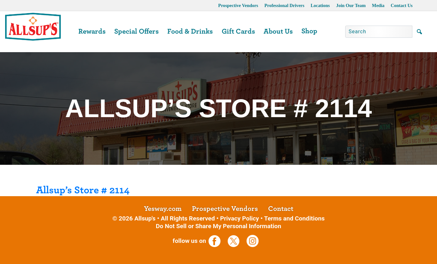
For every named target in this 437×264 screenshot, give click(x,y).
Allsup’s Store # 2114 (83, 190)
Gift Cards (238, 31)
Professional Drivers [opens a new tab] (285, 5)
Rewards (92, 31)
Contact (280, 208)
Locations (320, 5)
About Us (278, 31)
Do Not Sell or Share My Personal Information (218, 226)
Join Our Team (351, 5)
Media (378, 5)
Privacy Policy (239, 218)
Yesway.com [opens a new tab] (163, 208)
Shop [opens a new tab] (309, 31)
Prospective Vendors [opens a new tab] (238, 5)
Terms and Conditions (294, 218)
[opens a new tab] (217, 240)
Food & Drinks (190, 31)
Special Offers (136, 31)
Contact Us (401, 5)
